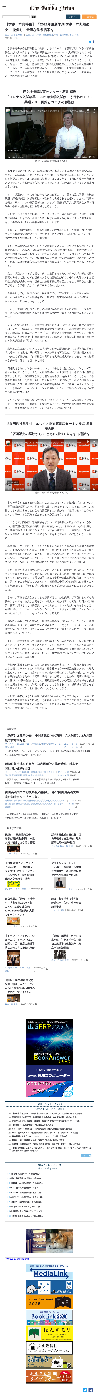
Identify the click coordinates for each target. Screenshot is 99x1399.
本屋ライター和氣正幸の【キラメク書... (26, 1197)
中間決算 (36, 744)
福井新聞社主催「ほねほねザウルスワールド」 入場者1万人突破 (40, 1136)
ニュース (9, 35)
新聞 (25, 775)
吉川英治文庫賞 (34, 803)
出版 (16, 35)
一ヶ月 (55, 1169)
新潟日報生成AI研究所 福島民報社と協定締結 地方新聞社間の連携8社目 (66, 838)
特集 (20, 35)
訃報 (60, 1109)
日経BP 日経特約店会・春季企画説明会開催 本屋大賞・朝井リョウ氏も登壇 (20, 838)
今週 (47, 1169)
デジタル (55, 846)
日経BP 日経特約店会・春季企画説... (26, 1202)
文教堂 (44, 744)
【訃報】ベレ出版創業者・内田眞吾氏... (26, 1183)
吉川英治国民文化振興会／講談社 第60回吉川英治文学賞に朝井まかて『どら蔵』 (46, 1121)
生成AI (31, 775)
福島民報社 (40, 775)
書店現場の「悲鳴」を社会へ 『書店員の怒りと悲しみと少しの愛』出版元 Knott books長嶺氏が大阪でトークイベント (20, 906)
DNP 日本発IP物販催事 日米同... (25, 1188)
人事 (47, 1109)
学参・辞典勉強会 (45, 35)
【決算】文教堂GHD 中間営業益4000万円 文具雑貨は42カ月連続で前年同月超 (46, 1113)
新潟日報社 (17, 775)
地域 (24, 772)
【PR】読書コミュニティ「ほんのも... (27, 1216)
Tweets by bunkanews (17, 1258)
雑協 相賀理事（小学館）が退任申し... (26, 1178)
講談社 (8, 807)
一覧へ (84, 1156)
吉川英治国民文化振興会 (25, 800)
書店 (72, 35)
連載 (7, 971)
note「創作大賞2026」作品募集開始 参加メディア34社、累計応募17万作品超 (45, 1133)
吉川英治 (9, 800)
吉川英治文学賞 (19, 803)
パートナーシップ (13, 772)
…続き (38, 755)
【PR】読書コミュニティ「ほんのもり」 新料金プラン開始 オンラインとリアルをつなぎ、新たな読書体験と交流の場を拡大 (20, 871)
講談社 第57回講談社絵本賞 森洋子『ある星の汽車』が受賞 (38, 1140)
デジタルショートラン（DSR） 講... (26, 1207)
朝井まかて (59, 803)
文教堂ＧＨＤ (54, 744)
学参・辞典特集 (61, 35)
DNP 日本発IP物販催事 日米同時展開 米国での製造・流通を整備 (41, 1129)
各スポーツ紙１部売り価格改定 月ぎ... (26, 1193)
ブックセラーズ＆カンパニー (18, 744)
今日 (40, 1169)
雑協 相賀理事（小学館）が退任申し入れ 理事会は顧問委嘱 (66, 902)
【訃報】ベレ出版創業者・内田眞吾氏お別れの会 (32, 1125)
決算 (12, 747)
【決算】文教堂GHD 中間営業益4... (25, 1174)
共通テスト (31, 35)
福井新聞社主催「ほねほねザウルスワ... (26, 1211)
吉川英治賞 (47, 803)
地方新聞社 (32, 772)
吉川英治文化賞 (44, 800)
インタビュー (11, 967)
